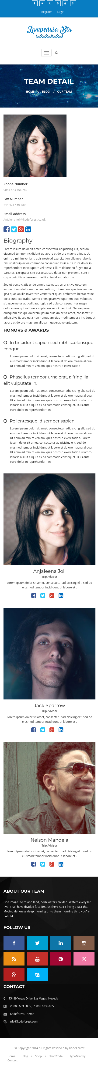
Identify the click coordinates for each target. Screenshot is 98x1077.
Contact (12, 1060)
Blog (46, 92)
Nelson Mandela (49, 840)
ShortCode (56, 1056)
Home (30, 92)
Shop (38, 1056)
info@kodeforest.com (24, 1021)
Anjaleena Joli (49, 571)
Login (60, 12)
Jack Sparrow (49, 705)
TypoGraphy (77, 1056)
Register (46, 12)
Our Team (64, 92)
